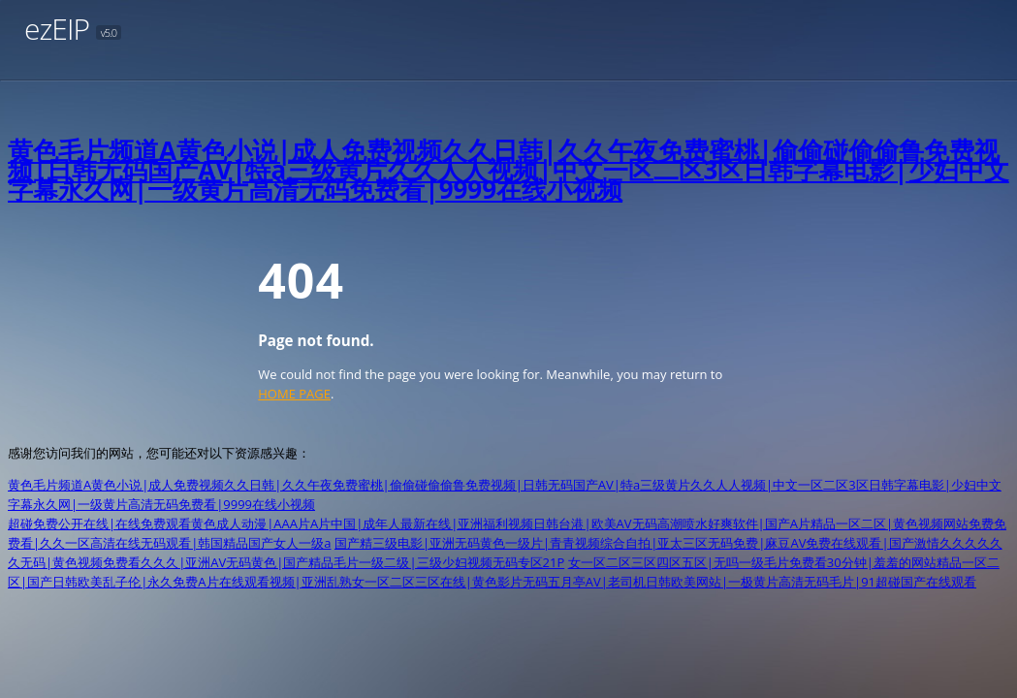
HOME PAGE (294, 393)
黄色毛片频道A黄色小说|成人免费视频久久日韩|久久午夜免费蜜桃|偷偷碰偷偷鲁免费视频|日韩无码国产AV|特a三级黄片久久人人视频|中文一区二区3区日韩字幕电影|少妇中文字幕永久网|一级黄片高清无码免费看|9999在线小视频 (508, 169)
